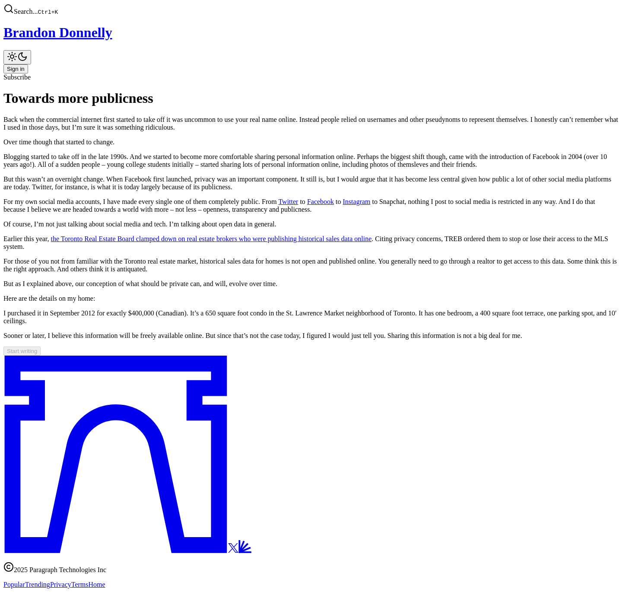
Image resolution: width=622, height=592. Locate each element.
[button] (311, 9)
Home (97, 584)
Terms (80, 584)
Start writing (22, 351)
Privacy (60, 584)
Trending (37, 584)
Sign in (16, 69)
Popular (14, 584)
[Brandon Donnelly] (311, 33)
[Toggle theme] (17, 57)
